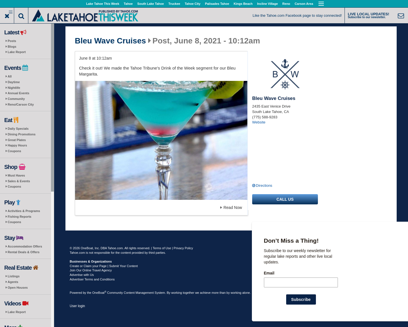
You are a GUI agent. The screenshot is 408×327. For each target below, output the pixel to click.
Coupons (14, 151)
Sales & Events (19, 181)
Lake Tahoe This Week (102, 3)
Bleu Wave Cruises (110, 41)
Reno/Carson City (21, 104)
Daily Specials (18, 128)
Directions (264, 185)
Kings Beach (243, 3)
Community (16, 98)
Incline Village (267, 3)
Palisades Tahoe (217, 3)
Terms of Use (162, 248)
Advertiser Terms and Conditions (92, 279)
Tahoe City (192, 3)
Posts (12, 41)
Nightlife (14, 87)
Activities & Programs (24, 211)
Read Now (231, 207)
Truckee (174, 3)
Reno (286, 3)
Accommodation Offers (25, 246)
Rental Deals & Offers (23, 252)
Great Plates (17, 140)
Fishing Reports (19, 216)
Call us (285, 199)
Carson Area (304, 3)
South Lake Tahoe (150, 3)
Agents (13, 282)
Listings (14, 276)
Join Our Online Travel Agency (91, 270)
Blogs (12, 46)
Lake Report (17, 52)
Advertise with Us (82, 274)
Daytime (14, 82)
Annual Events (18, 93)
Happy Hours (17, 145)
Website (258, 122)
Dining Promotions (21, 134)
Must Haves (16, 175)
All (10, 76)
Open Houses (18, 287)
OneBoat (99, 292)
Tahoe (128, 3)
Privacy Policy (183, 248)
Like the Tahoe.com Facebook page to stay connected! (297, 15)
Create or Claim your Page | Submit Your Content (104, 266)
